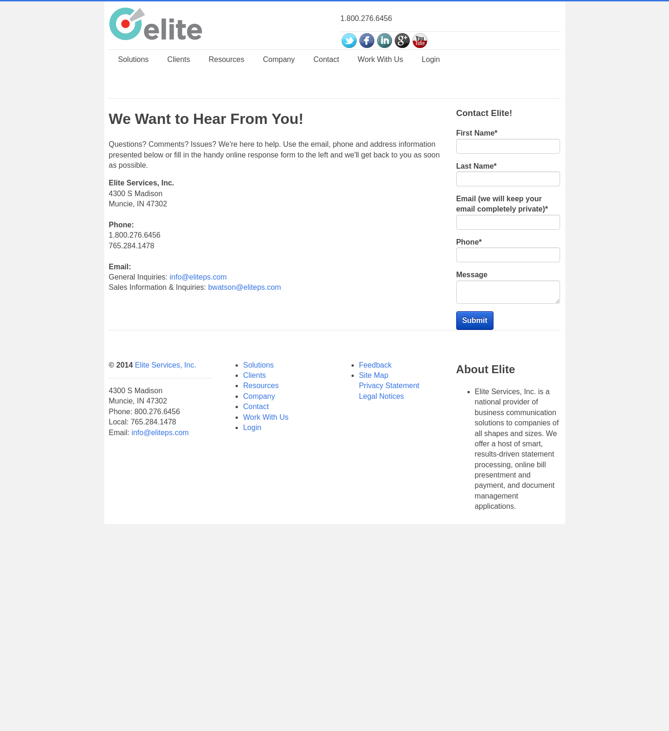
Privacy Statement (389, 578)
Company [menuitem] (279, 133)
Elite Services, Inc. (165, 558)
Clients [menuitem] (178, 133)
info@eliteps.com (198, 408)
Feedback (375, 558)
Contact (256, 599)
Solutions (258, 558)
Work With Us (265, 610)
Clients (254, 568)
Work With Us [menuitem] (380, 133)
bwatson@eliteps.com (244, 419)
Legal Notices (381, 589)
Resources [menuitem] (226, 133)
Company (259, 589)
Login (252, 620)
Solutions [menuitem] (133, 133)
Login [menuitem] (431, 133)
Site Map (373, 568)
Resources (260, 578)
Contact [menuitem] (326, 133)
